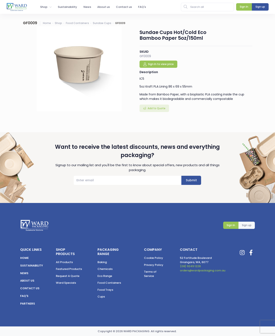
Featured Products (69, 269)
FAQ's (24, 296)
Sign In (231, 225)
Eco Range (104, 276)
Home (47, 23)
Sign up (246, 225)
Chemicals (105, 269)
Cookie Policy (153, 258)
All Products (64, 262)
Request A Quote (67, 276)
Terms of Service (150, 274)
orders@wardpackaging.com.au (202, 270)
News (24, 273)
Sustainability (31, 266)
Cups (101, 297)
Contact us (29, 288)
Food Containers (77, 23)
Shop (58, 23)
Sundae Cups (102, 23)
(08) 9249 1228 (190, 266)
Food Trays (105, 290)
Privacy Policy (153, 265)
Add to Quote (156, 108)
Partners (27, 304)
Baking (102, 262)
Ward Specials (66, 283)
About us (27, 281)
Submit (191, 180)
